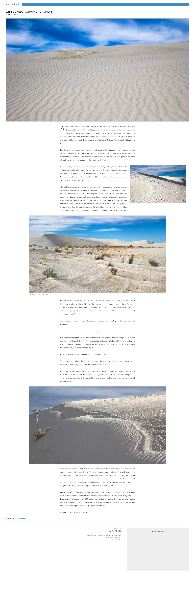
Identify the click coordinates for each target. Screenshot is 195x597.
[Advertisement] (158, 550)
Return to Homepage (17, 518)
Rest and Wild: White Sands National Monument (104, 535)
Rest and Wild (13, 4)
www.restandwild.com (113, 537)
